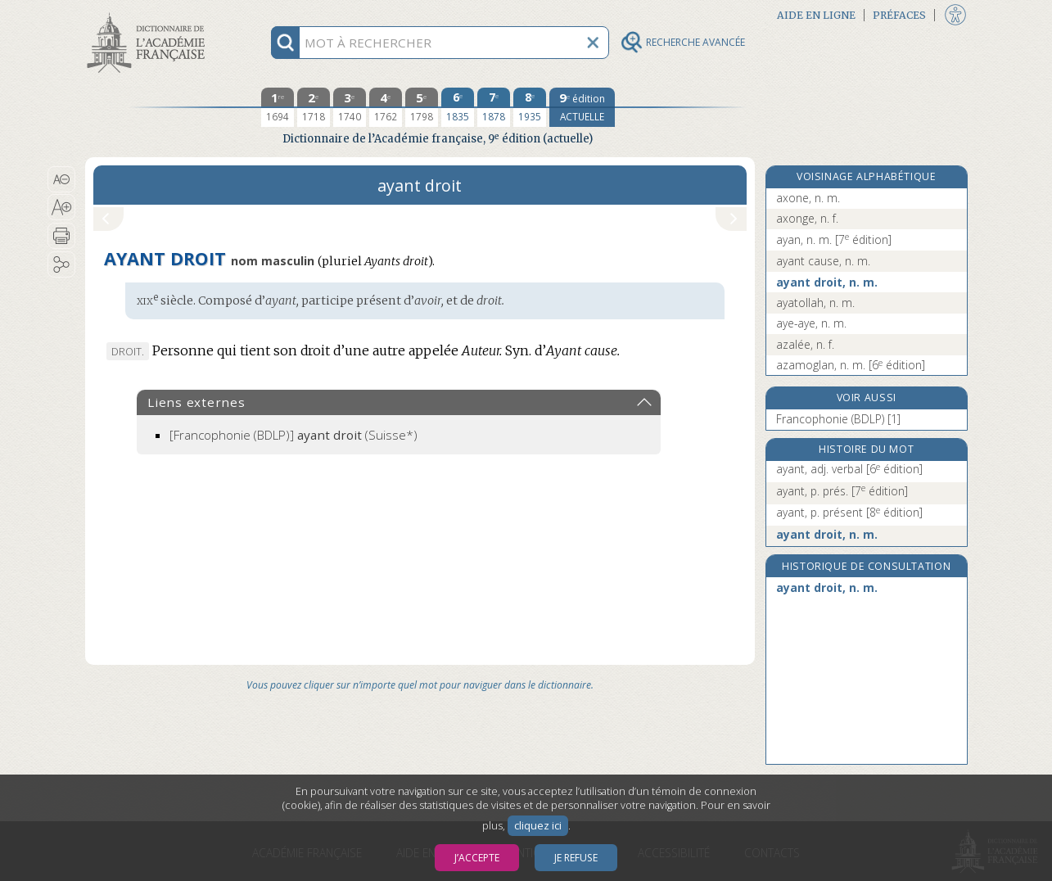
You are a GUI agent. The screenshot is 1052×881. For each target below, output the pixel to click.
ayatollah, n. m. (815, 302)
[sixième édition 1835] (457, 107)
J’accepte (476, 858)
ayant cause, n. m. (823, 261)
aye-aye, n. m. (811, 323)
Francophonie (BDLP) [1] (838, 419)
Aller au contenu (149, 14)
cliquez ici (538, 826)
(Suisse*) (293, 435)
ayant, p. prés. (842, 491)
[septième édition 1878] (493, 107)
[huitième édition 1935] (529, 107)
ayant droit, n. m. (827, 282)
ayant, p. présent (849, 512)
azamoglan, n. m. (850, 365)
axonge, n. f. (807, 218)
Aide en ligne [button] (816, 15)
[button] (61, 179)
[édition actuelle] (582, 107)
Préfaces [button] (899, 15)
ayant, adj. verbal (849, 469)
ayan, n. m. (834, 239)
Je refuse (576, 858)
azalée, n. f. (805, 344)
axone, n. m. (808, 198)
